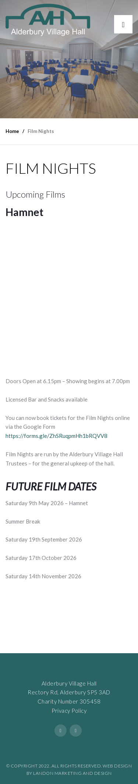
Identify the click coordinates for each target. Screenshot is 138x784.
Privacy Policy (69, 710)
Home (12, 131)
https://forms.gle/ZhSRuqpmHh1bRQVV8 (56, 435)
